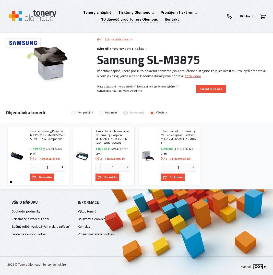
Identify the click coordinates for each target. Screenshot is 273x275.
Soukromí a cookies (92, 219)
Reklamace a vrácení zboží (30, 219)
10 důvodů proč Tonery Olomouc (129, 19)
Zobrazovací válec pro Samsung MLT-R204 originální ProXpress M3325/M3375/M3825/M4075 (178, 137)
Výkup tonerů (87, 211)
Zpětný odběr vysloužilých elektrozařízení (41, 226)
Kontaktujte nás (211, 89)
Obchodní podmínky (26, 211)
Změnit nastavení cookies (96, 234)
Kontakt (172, 19)
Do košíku (42, 177)
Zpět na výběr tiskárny (114, 39)
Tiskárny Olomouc (136, 12)
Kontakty (84, 226)
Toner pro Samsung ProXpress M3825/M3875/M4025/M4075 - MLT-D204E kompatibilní (48, 135)
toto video (193, 76)
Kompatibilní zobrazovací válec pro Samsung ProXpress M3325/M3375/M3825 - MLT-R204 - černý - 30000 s (113, 137)
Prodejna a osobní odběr (29, 234)
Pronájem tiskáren (179, 12)
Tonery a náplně (97, 12)
